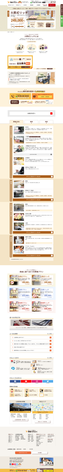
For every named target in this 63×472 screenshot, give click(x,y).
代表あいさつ (38, 444)
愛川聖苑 (12, 415)
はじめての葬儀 (33, 395)
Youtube (13, 464)
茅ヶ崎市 (34, 418)
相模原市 (34, 414)
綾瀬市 (34, 417)
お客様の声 (38, 441)
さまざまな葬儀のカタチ (18, 395)
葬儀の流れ (16, 122)
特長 (46, 122)
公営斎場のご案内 (11, 449)
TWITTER (17, 464)
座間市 (40, 414)
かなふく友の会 (38, 443)
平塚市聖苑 (25, 416)
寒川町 (40, 418)
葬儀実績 (31, 5)
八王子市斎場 (13, 416)
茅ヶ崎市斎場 (19, 415)
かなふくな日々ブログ (39, 442)
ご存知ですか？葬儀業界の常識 (47, 390)
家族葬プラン (10, 440)
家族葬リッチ (10, 441)
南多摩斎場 (25, 415)
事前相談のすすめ (50, 440)
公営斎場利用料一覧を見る (20, 419)
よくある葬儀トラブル (33, 390)
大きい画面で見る (50, 68)
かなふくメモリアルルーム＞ (34, 138)
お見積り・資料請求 (48, 470)
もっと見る (49, 333)
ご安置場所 (38, 5)
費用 (31, 122)
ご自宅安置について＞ (32, 140)
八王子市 (47, 417)
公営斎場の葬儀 (18, 434)
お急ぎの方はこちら (23, 452)
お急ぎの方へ (52, 5)
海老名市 (47, 414)
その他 (45, 395)
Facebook (10, 464)
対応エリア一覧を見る (42, 421)
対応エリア (30, 434)
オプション (10, 442)
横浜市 (47, 418)
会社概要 (37, 445)
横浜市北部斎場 (19, 416)
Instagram (15, 464)
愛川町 (40, 417)
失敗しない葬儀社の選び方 (18, 390)
